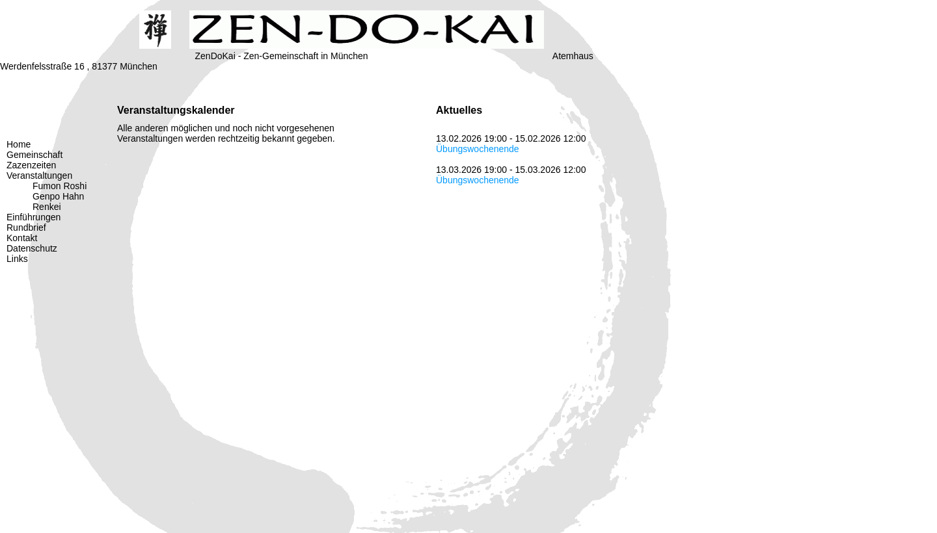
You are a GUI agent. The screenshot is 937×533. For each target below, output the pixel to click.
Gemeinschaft (34, 155)
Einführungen (34, 217)
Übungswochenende (477, 149)
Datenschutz (32, 248)
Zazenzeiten (31, 165)
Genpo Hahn (58, 196)
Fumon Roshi (60, 186)
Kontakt (22, 238)
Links (17, 259)
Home (19, 144)
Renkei (47, 207)
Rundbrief (26, 227)
